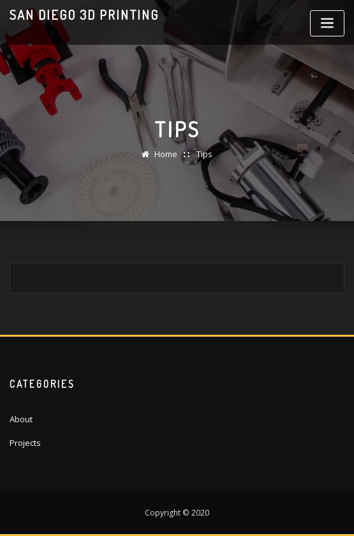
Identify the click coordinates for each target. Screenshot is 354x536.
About (21, 419)
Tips (204, 154)
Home (165, 154)
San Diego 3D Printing (84, 14)
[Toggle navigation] (327, 23)
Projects (25, 442)
